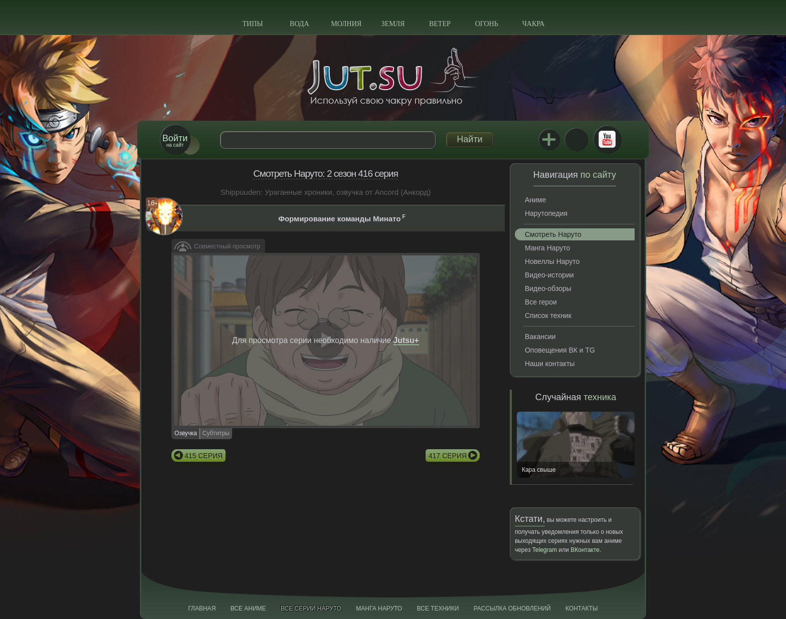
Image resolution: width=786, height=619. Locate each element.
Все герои (541, 302)
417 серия (448, 456)
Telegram (544, 549)
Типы (252, 24)
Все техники (438, 608)
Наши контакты (549, 364)
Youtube (607, 139)
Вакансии (540, 337)
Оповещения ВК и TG (560, 350)
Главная (202, 608)
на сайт (174, 140)
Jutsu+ (548, 139)
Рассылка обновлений (512, 608)
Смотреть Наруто (553, 234)
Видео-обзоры (548, 288)
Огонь (486, 24)
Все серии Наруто (311, 608)
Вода (299, 24)
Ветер (440, 24)
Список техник (548, 316)
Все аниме (248, 608)
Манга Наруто (547, 248)
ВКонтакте (575, 139)
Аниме (535, 200)
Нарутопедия (546, 213)
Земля (393, 24)
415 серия (203, 456)
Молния (346, 24)
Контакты (581, 608)
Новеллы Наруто (552, 261)
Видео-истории (549, 275)
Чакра (533, 24)
